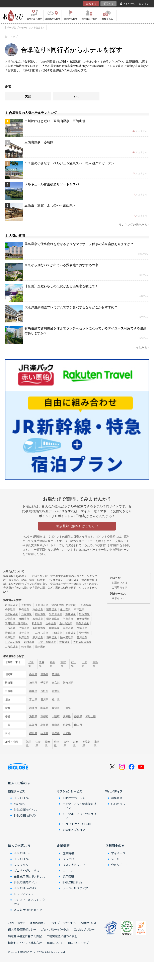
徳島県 (33, 733)
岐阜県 (44, 707)
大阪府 (56, 716)
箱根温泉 (29, 642)
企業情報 (63, 845)
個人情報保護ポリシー (22, 929)
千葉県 (44, 682)
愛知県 (56, 707)
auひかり (19, 804)
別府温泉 (24, 637)
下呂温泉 (10, 628)
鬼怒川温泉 (55, 614)
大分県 (66, 743)
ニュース (68, 871)
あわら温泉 (65, 623)
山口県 (78, 724)
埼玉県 (33, 682)
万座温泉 (26, 614)
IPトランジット (23, 894)
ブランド (68, 859)
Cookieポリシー (84, 929)
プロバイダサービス (26, 871)
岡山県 (56, 724)
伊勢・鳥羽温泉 (47, 642)
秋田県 (73, 664)
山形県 (84, 664)
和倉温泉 (37, 623)
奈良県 (78, 716)
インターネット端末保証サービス (79, 806)
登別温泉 (26, 604)
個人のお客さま (19, 782)
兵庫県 (67, 716)
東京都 (56, 682)
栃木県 (33, 674)
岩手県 (52, 664)
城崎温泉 (54, 628)
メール (115, 859)
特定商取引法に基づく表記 (25, 936)
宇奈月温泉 (82, 623)
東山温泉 (37, 609)
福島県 (95, 664)
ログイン (144, 3)
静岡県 (33, 707)
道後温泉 (24, 632)
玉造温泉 (70, 632)
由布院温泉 (11, 646)
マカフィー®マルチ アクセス (29, 902)
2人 (76, 96)
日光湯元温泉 (12, 642)
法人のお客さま (19, 845)
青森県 (41, 664)
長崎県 (47, 743)
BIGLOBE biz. (22, 853)
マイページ (128, 3)
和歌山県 (90, 716)
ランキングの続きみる (134, 224)
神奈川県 (68, 682)
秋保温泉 (24, 609)
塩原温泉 (70, 614)
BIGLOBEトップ (78, 943)
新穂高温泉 (39, 628)
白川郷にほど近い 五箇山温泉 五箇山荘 (54, 121)
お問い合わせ (16, 923)
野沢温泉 (84, 614)
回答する (91, 3)
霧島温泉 (51, 637)
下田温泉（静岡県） (16, 623)
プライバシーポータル (55, 929)
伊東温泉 (68, 618)
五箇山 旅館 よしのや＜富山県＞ (50, 205)
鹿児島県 (86, 743)
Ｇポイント (118, 598)
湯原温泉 (10, 637)
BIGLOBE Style (72, 882)
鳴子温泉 (10, 609)
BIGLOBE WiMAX (25, 815)
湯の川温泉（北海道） (65, 604)
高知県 (67, 733)
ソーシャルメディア (75, 888)
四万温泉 (40, 614)
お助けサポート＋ (74, 798)
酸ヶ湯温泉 (66, 637)
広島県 (67, 724)
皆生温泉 (84, 632)
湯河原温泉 (52, 618)
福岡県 (28, 743)
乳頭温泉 (86, 604)
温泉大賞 (116, 798)
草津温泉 (79, 609)
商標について (55, 943)
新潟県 (56, 691)
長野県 (44, 691)
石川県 (44, 699)
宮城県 (63, 664)
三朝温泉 (57, 632)
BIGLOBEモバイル (25, 810)
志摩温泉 (64, 642)
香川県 (44, 733)
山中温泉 (51, 623)
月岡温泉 (24, 618)
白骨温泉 (10, 618)
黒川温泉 (37, 637)
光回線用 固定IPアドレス (29, 876)
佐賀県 (38, 743)
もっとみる (141, 347)
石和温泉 (37, 618)
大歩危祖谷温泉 (82, 642)
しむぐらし (118, 804)
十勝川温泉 (41, 604)
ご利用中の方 (115, 845)
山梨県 (33, 691)
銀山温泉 (65, 609)
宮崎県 (75, 743)
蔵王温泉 (51, 609)
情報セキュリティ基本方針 (25, 943)
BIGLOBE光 (21, 798)
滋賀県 (33, 716)
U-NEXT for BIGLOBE (77, 824)
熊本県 (56, 743)
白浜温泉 (82, 628)
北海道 (30, 664)
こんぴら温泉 (40, 632)
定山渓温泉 (11, 604)
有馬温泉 (68, 628)
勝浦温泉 (10, 632)
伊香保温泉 (11, 614)
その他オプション (74, 830)
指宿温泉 (40, 646)
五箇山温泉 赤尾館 (38, 142)
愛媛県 (56, 733)
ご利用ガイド (119, 587)
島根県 (44, 724)
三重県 (67, 707)
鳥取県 (33, 724)
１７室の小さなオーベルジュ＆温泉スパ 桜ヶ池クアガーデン (69, 163)
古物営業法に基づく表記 (62, 936)
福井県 (56, 699)
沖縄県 (96, 743)
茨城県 (56, 674)
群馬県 (44, 674)
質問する (108, 3)
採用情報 (68, 876)
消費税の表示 (38, 923)
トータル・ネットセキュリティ (79, 816)
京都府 (44, 716)
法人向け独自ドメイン (28, 910)
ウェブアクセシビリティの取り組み (73, 923)
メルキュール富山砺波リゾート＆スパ (51, 184)
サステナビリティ (74, 865)
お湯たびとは (119, 582)
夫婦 (28, 96)
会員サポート (119, 865)
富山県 (33, 699)
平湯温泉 (24, 628)
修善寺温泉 (83, 618)
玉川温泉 (82, 637)
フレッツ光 (21, 865)
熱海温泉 (26, 646)
